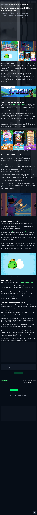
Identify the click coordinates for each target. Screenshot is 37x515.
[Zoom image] (18, 91)
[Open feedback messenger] (34, 512)
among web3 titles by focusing (26, 282)
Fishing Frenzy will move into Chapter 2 (19, 231)
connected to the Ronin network (23, 168)
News (6, 4)
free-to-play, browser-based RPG (18, 104)
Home (2, 4)
